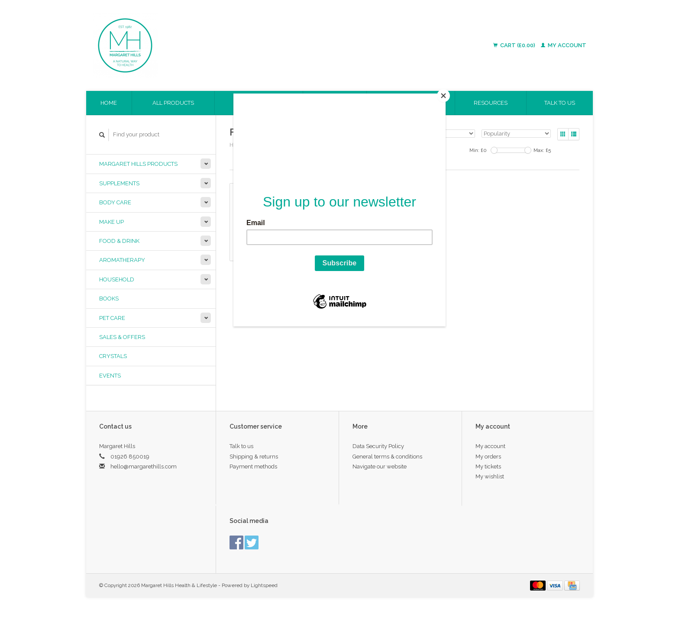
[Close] (443, 95)
